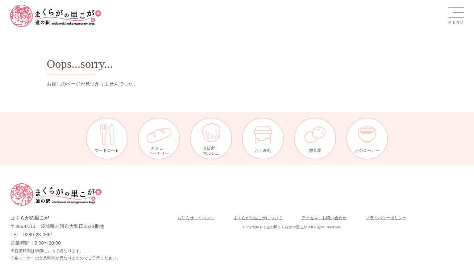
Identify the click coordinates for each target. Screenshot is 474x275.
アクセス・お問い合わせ (324, 218)
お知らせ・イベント (196, 218)
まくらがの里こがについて (257, 218)
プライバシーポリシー (386, 218)
